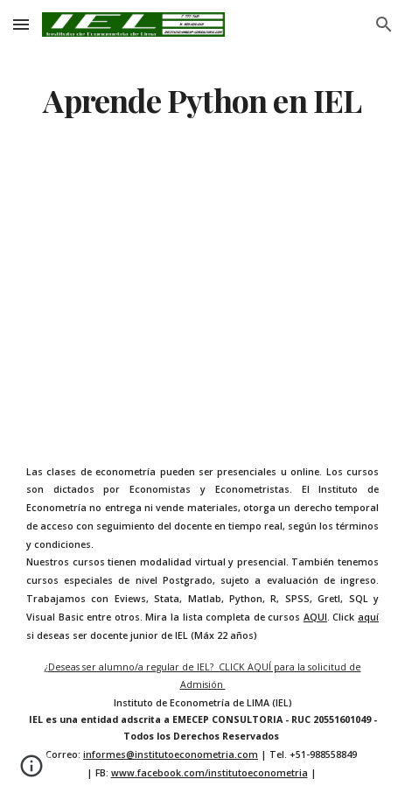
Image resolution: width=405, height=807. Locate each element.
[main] (202, 100)
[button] (21, 24)
